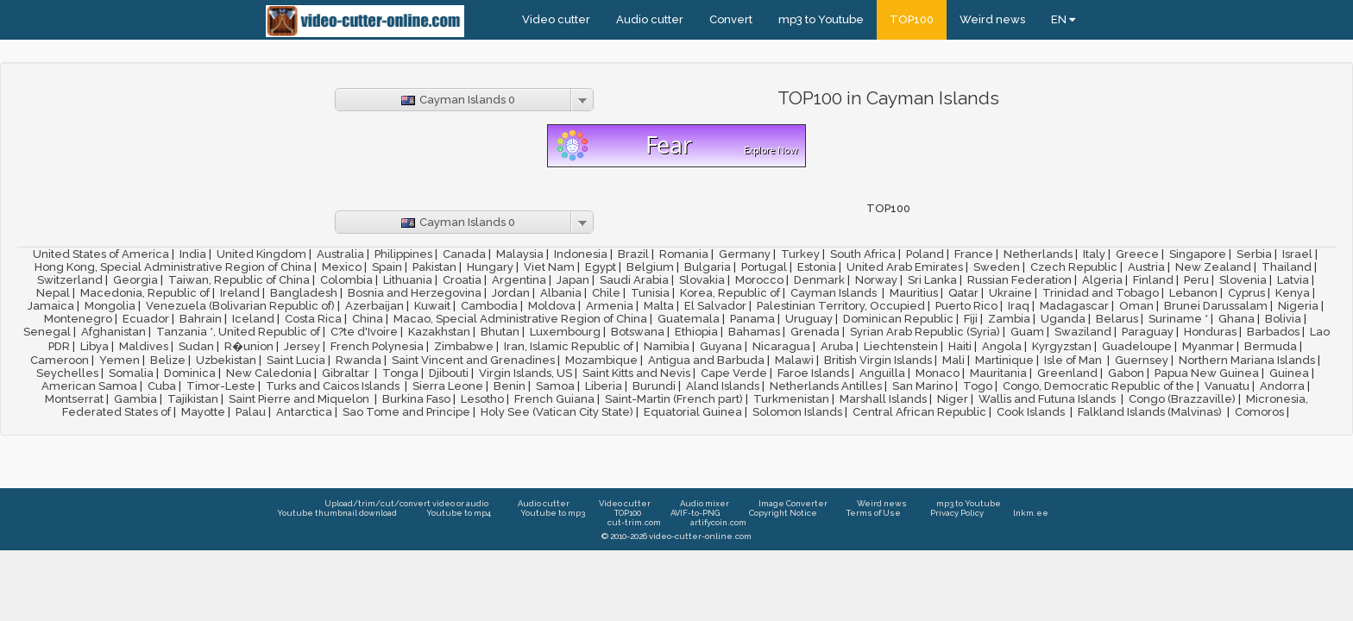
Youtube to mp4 (458, 513)
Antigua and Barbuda (706, 360)
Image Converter (793, 503)
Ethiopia (696, 331)
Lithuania (407, 279)
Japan (573, 279)
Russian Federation (1019, 279)
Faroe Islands (813, 373)
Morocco (759, 279)
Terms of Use (873, 513)
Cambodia (489, 305)
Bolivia (1283, 318)
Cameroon (59, 360)
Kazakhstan (439, 331)
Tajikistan (192, 398)
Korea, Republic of (730, 292)
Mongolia (110, 305)
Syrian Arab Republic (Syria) (925, 331)
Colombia (346, 279)
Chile (606, 292)
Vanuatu (1227, 386)
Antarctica (304, 411)
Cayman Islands (834, 292)
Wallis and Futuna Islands (1048, 398)
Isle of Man (1074, 360)
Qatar (963, 292)
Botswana (637, 331)
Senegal (47, 331)
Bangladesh (303, 292)
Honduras (1210, 331)
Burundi (654, 386)
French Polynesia (377, 346)
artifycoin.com (718, 522)
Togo (977, 386)
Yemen (119, 360)
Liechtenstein (901, 346)
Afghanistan (113, 331)
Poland (925, 254)
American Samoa (89, 386)
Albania (561, 292)
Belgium (650, 266)
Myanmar (1208, 346)
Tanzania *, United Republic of (238, 331)
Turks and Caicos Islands (334, 386)
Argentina (519, 279)
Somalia (131, 373)
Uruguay (809, 318)
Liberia (603, 386)
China (367, 318)
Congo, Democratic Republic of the (1098, 386)
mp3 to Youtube (821, 19)
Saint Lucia (296, 360)
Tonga (400, 373)
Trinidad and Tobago (1100, 292)
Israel (1297, 254)
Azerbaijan (374, 305)
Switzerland (70, 279)
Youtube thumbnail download (337, 513)
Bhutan (500, 331)
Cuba (162, 386)
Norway (876, 279)
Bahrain (200, 318)
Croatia (462, 279)
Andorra (1282, 386)
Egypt (600, 266)
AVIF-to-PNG (695, 513)
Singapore (1197, 254)
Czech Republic (1073, 266)
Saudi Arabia (634, 279)
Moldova (552, 305)
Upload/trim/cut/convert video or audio (406, 503)
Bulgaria (707, 266)
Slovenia (1243, 279)
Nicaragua (781, 346)
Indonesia (580, 254)
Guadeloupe (1137, 346)
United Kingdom (261, 254)
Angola (1002, 346)
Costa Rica (313, 318)
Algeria (1102, 279)
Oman (1136, 305)
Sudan (196, 346)
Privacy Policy (957, 513)
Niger (952, 398)
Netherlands (1038, 254)
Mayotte (203, 411)
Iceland (253, 318)
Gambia (135, 398)
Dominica (190, 373)
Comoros (1259, 411)
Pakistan (434, 266)
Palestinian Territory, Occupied (841, 305)
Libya (94, 346)
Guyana (721, 346)
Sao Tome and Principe (406, 411)
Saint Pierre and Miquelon (300, 398)
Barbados (1273, 331)
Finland (1153, 279)
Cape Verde (734, 373)
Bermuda (1270, 346)
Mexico (342, 266)
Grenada (815, 331)
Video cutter (556, 19)
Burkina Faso (416, 398)
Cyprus (1246, 292)
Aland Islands (722, 386)
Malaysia (520, 254)
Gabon (1126, 373)
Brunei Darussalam (1216, 305)
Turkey (800, 254)
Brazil (633, 254)
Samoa (555, 386)
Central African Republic (919, 411)
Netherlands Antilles (826, 386)
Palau (251, 411)
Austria (1146, 266)
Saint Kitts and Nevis (636, 373)
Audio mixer (704, 503)
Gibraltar (347, 373)
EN (1063, 19)
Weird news (992, 19)
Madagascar (1074, 305)
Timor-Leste (220, 386)
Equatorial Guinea (693, 411)
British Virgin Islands (878, 360)
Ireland (240, 292)
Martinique (1004, 360)
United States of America (101, 254)
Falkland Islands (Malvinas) (1151, 411)
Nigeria (1298, 305)
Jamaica (51, 305)
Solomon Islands (797, 411)
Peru (1196, 279)
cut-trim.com (634, 522)
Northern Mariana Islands (1247, 360)
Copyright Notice (783, 513)
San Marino (922, 386)
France (973, 254)
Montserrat (74, 398)
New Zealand (1213, 266)
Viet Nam (549, 266)
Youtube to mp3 (552, 513)
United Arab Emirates (904, 266)
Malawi (794, 360)
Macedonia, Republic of (145, 292)
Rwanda (358, 360)
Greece (1137, 254)
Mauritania (998, 373)
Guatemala (689, 318)
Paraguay (1148, 331)
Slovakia (702, 279)
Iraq (1018, 305)
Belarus (1117, 318)
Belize (168, 360)
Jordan (511, 292)
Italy (1094, 254)
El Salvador (715, 305)
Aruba (837, 346)
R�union (249, 346)
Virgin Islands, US (525, 373)
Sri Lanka (932, 279)
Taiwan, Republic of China (239, 279)
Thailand (1287, 266)
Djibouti (449, 373)
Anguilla (882, 373)
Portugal (764, 266)
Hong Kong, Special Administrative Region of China (173, 266)
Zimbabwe (464, 346)
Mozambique (601, 360)
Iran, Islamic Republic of (568, 346)
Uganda (1063, 318)
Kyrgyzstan (1062, 346)
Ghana (1236, 318)
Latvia (1293, 279)
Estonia (816, 266)
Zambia (1009, 318)
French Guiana (554, 398)
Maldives (143, 346)
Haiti (960, 346)
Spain (387, 266)
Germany (745, 254)
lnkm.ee (1030, 513)
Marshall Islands (883, 398)
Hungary (490, 266)
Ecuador (146, 318)
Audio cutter (649, 19)
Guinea (1289, 373)
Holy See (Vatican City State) (557, 411)
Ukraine (1010, 292)
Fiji (971, 318)
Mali (953, 360)
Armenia (609, 305)
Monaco (938, 373)
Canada (464, 254)
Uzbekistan (226, 360)
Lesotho (482, 398)
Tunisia (650, 292)
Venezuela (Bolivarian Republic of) (240, 305)
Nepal (53, 292)
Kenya (1292, 292)
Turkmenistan (791, 398)
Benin (509, 386)
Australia (340, 254)
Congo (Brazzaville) (1182, 398)
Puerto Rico (966, 305)
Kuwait (432, 305)
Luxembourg (565, 331)
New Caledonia (269, 373)
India (192, 254)
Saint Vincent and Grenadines (473, 360)
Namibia (666, 346)
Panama (752, 318)
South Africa (863, 254)
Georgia (135, 279)
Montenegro (78, 318)
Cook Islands (1032, 411)
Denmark (819, 279)
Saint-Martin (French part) (674, 398)
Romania (683, 254)
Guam (1027, 331)
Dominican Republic (898, 318)
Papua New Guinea (1207, 373)
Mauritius (914, 292)
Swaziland (1082, 331)
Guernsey (1141, 360)
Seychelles (67, 373)
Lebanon (1193, 292)
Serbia (1254, 254)
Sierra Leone (447, 386)
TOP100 (912, 19)
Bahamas (754, 331)
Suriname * (1178, 318)
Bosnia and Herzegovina (414, 292)
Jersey (302, 346)
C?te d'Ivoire (364, 331)
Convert (730, 19)
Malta (659, 305)
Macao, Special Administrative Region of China (520, 318)
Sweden (996, 266)
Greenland (1067, 373)
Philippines (403, 254)
